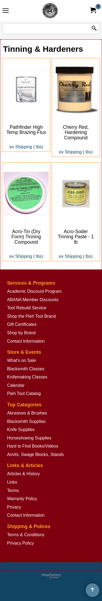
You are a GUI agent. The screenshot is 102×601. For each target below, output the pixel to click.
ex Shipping (21, 146)
